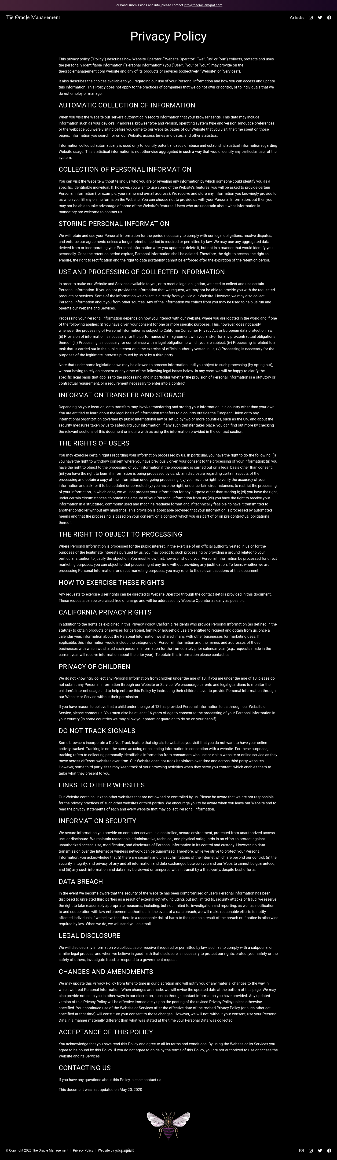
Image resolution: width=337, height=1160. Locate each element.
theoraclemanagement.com (82, 71)
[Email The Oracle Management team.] (168, 5)
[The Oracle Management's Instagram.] (311, 18)
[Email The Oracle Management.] (302, 1150)
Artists (297, 17)
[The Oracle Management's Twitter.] (320, 18)
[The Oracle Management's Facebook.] (328, 18)
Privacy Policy (83, 1150)
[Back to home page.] (34, 17)
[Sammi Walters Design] (124, 1150)
